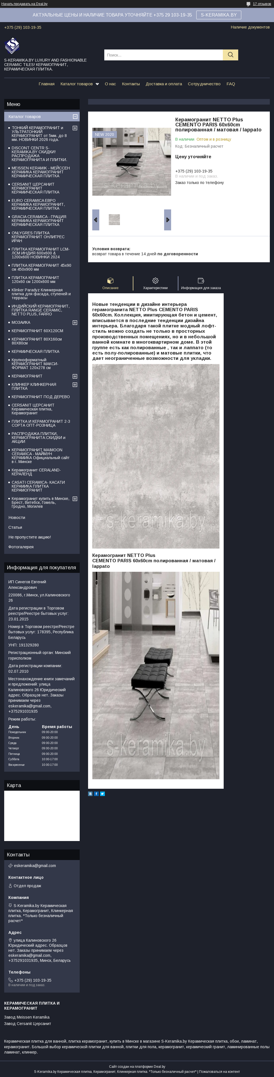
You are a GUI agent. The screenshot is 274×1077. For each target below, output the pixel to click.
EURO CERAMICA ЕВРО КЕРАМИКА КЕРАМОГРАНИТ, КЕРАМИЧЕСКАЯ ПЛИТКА (38, 204)
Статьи (15, 527)
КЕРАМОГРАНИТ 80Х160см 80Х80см (37, 341)
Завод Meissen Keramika (26, 1017)
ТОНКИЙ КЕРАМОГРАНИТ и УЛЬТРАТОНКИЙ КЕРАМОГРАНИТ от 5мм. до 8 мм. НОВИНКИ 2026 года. (39, 134)
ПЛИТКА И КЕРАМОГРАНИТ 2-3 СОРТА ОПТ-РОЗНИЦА (41, 423)
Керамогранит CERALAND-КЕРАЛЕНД (36, 472)
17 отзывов (262, 4)
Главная (47, 83)
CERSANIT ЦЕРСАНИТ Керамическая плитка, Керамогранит (33, 409)
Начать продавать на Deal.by (24, 4)
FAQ (230, 83)
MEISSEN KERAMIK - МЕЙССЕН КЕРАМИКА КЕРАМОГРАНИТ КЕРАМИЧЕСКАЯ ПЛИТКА (41, 172)
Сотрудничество (204, 83)
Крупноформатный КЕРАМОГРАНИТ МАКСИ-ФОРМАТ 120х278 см (35, 364)
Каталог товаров (76, 83)
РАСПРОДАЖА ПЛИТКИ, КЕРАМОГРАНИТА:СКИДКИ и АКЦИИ (38, 437)
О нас (110, 83)
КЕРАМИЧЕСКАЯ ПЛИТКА (35, 351)
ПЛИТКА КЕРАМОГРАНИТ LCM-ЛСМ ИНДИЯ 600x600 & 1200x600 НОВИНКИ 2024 (41, 253)
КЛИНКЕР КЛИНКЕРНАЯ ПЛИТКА (34, 386)
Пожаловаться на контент (219, 1072)
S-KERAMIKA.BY (219, 15)
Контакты (131, 83)
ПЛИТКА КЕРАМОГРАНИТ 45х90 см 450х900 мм (41, 267)
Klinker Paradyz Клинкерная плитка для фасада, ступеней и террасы (41, 294)
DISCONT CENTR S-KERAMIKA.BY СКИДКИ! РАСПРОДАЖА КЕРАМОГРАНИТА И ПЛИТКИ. (39, 154)
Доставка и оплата (164, 83)
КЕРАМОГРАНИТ (27, 376)
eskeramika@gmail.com (35, 865)
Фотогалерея (21, 546)
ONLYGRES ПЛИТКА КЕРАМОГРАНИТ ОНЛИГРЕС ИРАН (38, 237)
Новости (16, 517)
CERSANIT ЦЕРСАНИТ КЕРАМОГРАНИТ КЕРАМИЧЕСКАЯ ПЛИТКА (35, 188)
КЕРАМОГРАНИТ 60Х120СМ (37, 331)
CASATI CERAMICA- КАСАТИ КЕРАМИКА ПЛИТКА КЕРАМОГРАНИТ (38, 486)
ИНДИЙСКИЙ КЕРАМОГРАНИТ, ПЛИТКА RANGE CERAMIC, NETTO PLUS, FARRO (41, 310)
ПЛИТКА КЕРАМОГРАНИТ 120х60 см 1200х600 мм (35, 279)
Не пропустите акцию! (29, 537)
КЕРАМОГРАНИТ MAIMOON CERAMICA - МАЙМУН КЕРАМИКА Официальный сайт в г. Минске (41, 456)
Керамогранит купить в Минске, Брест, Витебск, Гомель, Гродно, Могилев (40, 502)
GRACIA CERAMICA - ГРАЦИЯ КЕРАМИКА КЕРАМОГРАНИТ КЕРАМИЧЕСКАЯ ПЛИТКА (39, 220)
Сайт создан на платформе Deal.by (137, 1067)
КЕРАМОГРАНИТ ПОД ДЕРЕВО (41, 397)
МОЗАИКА (21, 322)
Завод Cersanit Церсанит (27, 1023)
